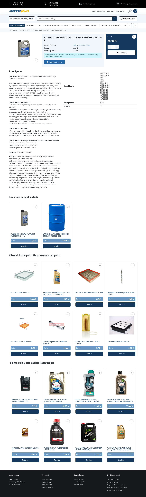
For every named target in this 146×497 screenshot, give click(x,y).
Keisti (31, 19)
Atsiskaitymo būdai (113, 482)
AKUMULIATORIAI (91, 25)
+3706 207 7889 (47, 484)
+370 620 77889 (53, 5)
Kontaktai (120, 11)
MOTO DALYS (76, 25)
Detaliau (24, 246)
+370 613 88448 (53, 2)
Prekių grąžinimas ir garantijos (117, 487)
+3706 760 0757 (47, 479)
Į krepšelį (121, 53)
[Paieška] (74, 18)
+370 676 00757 (53, 4)
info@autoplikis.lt (89, 4)
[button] (130, 11)
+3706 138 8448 (47, 482)
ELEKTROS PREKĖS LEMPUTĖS (110, 25)
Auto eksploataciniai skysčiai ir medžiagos (53, 25)
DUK (93, 11)
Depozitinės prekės (113, 479)
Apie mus (110, 11)
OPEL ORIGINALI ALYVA (81, 45)
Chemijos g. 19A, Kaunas (129, 4)
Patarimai (101, 11)
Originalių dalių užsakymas (116, 484)
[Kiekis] (113, 47)
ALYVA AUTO (31, 25)
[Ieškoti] (114, 18)
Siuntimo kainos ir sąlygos (115, 489)
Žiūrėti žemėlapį (14, 484)
